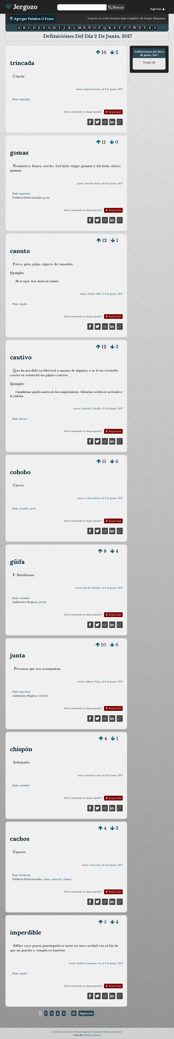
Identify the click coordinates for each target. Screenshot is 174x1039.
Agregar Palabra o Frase (32, 19)
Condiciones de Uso (61, 1032)
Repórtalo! (113, 112)
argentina (24, 99)
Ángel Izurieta (92, 89)
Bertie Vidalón (92, 588)
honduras (24, 875)
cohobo (20, 472)
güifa (17, 562)
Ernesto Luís (93, 775)
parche (42, 602)
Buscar (116, 7)
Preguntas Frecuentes (91, 1032)
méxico (23, 418)
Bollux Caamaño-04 (89, 963)
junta (17, 655)
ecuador (24, 508)
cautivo (21, 357)
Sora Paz (95, 865)
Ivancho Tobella (91, 408)
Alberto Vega (93, 681)
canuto (20, 251)
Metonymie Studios (92, 1035)
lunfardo (43, 695)
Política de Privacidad (112, 1032)
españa (23, 304)
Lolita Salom (93, 498)
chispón (21, 749)
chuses (67, 879)
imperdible (25, 932)
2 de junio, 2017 (114, 89)
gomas (19, 152)
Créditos (76, 1032)
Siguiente (86, 1013)
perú (33, 508)
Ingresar (157, 9)
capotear (56, 879)
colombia (24, 598)
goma (46, 197)
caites (46, 879)
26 (73, 1013)
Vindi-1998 (94, 294)
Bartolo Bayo (93, 183)
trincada (22, 63)
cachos (19, 838)
